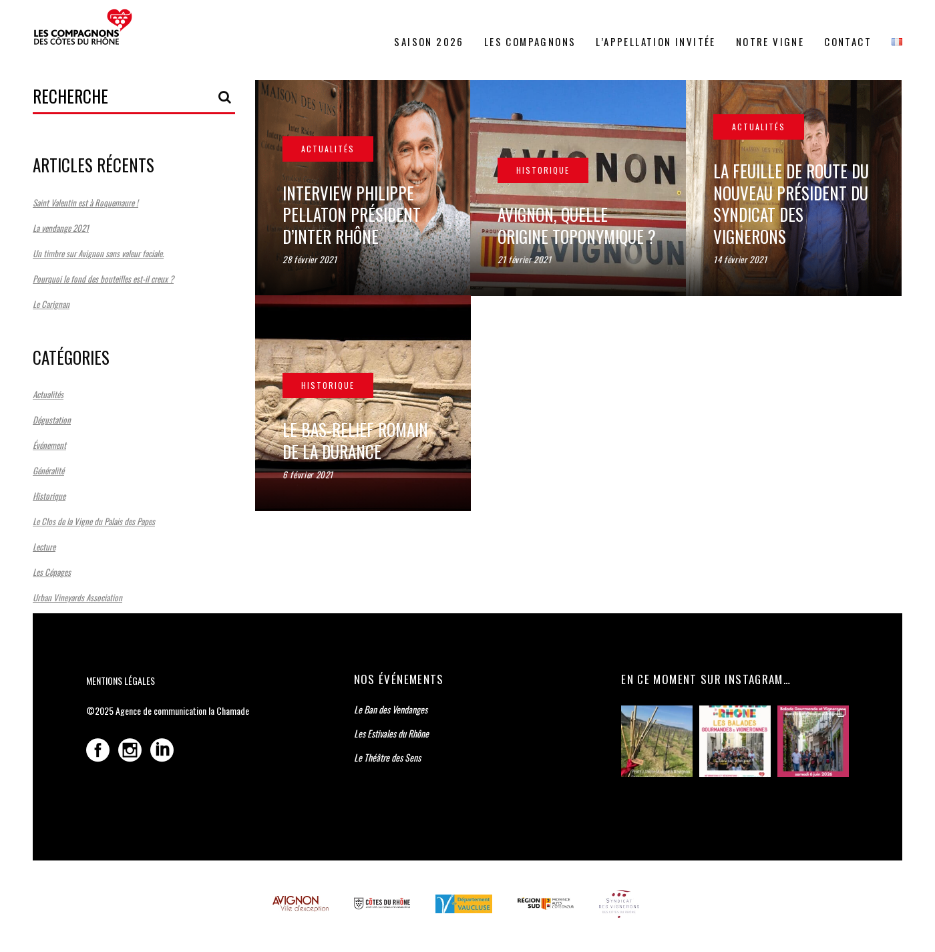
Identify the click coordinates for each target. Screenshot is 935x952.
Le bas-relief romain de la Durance (355, 440)
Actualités (48, 394)
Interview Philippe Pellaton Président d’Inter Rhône (352, 214)
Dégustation (52, 419)
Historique (49, 495)
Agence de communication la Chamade (182, 710)
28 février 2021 (310, 259)
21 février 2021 (526, 259)
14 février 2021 (740, 259)
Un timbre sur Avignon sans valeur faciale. (98, 253)
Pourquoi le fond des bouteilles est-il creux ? (103, 278)
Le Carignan (51, 304)
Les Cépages (52, 572)
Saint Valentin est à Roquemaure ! (85, 202)
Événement (49, 445)
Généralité (48, 470)
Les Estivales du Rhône (391, 733)
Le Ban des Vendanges (390, 709)
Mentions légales (120, 680)
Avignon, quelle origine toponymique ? (578, 225)
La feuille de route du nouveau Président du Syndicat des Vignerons (791, 203)
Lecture (44, 546)
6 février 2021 (308, 474)
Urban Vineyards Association (77, 597)
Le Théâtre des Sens (387, 757)
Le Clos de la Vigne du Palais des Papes (94, 521)
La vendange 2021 (61, 227)
